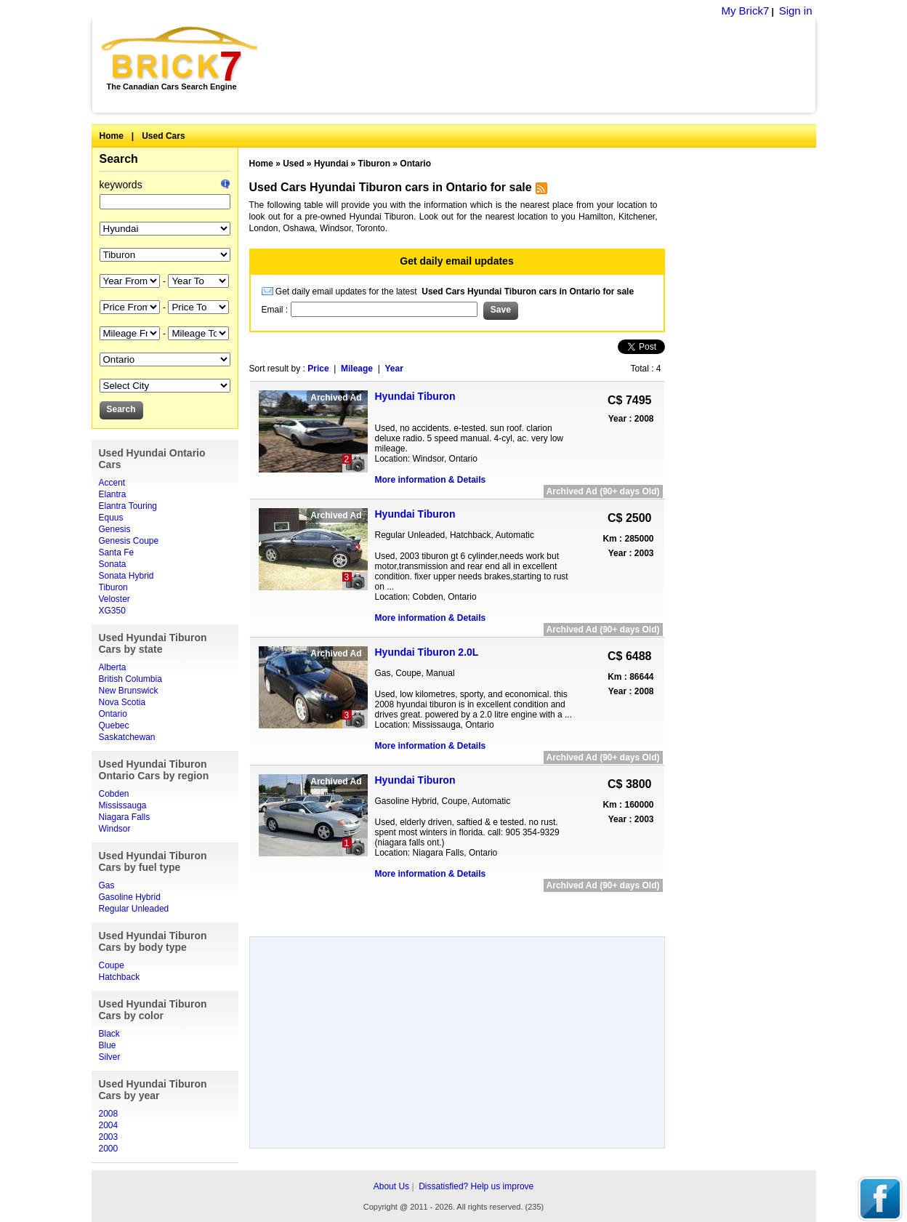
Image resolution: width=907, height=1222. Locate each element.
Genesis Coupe (129, 541)
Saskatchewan (127, 737)
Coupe (111, 965)
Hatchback (119, 977)
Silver (110, 1057)
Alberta (112, 667)
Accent (112, 483)
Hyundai (331, 163)
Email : (276, 310)
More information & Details (430, 480)
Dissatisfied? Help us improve (476, 1186)
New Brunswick (128, 691)
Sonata (112, 564)
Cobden (114, 794)
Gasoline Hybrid (130, 897)
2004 (108, 1125)
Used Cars (163, 136)
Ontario (113, 714)
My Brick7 (745, 10)
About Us (391, 1186)
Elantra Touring (128, 506)
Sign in (796, 10)
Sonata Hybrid (126, 576)
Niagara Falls (124, 817)
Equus (111, 517)
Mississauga (123, 805)
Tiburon (113, 587)
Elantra (112, 494)
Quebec (114, 725)
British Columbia (130, 679)
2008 (108, 1114)
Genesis (115, 529)
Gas (107, 885)
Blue (107, 1045)
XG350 (112, 611)
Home (112, 136)
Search (119, 159)
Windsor (115, 829)
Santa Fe (116, 552)
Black (109, 1034)
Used (293, 163)
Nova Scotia (122, 702)
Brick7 (181, 53)
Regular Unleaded (134, 909)
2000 (108, 1148)
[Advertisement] (544, 65)
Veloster (114, 599)
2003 (108, 1137)
